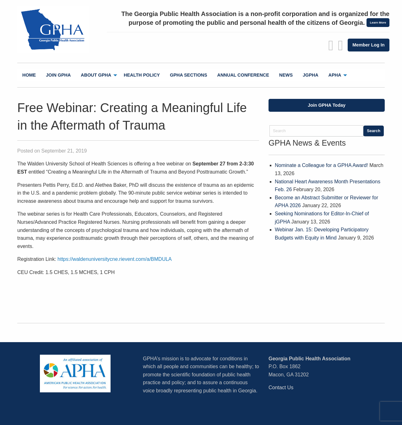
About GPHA (96, 75)
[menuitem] (29, 75)
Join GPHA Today (326, 105)
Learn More (378, 22)
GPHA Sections (188, 75)
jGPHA (310, 75)
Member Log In (368, 44)
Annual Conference (243, 75)
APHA (335, 75)
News (286, 75)
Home (29, 75)
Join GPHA (58, 75)
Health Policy (142, 75)
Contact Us (281, 387)
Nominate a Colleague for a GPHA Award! (321, 165)
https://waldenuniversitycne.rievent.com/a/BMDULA (114, 259)
